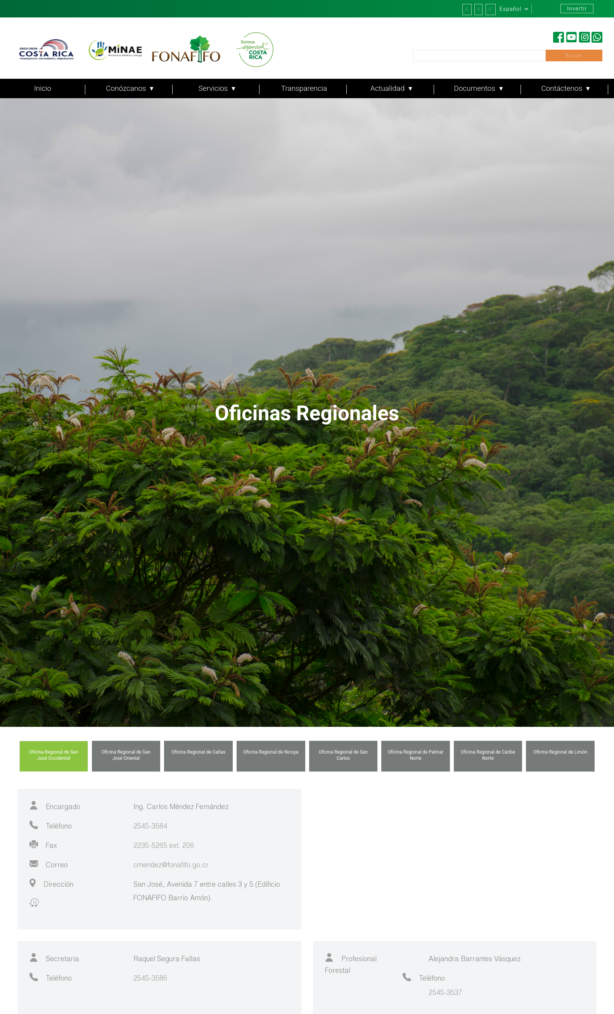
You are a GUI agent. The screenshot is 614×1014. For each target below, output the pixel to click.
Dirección (51, 884)
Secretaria (54, 958)
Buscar (574, 55)
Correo (48, 864)
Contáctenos (562, 88)
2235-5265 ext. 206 (163, 846)
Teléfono (50, 825)
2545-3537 (445, 993)
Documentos (475, 88)
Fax (43, 845)
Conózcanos (127, 88)
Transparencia (304, 88)
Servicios (214, 88)
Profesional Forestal (351, 964)
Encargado (54, 806)
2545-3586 (150, 979)
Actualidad (388, 88)
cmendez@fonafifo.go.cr (171, 865)
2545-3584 (150, 826)
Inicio (42, 88)
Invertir (577, 8)
